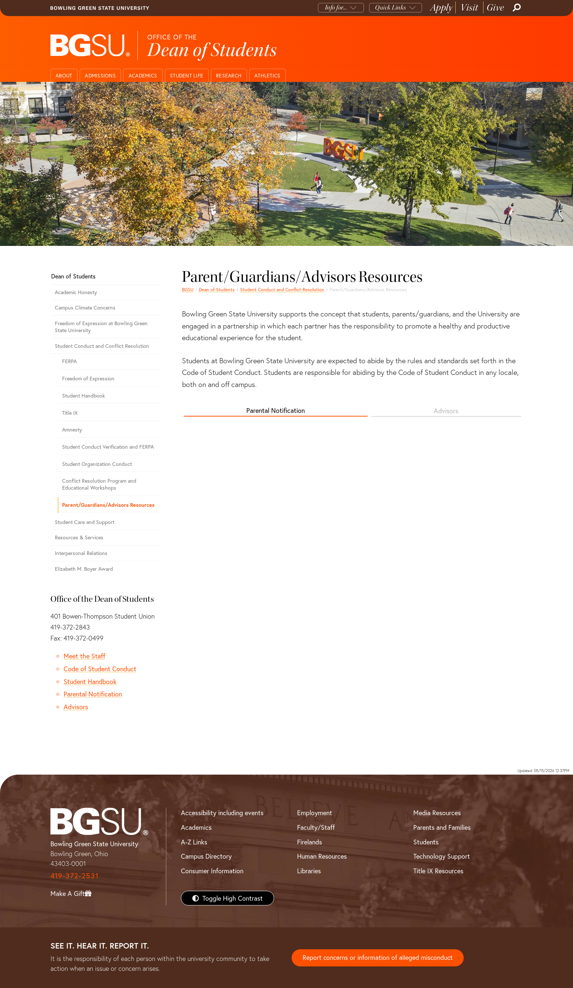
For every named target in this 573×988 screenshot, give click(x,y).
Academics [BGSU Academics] (196, 827)
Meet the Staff (84, 655)
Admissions (100, 75)
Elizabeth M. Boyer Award (84, 568)
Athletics (267, 75)
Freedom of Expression (88, 378)
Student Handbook (83, 395)
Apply (441, 7)
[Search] (516, 7)
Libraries (309, 870)
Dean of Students (217, 289)
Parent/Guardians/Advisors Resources (108, 504)
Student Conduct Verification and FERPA (108, 446)
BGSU (187, 289)
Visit (469, 7)
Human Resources (322, 856)
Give (495, 7)
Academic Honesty (76, 292)
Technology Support (441, 856)
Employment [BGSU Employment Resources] (314, 812)
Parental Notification (275, 410)
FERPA (69, 361)
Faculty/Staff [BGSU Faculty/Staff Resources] (316, 827)
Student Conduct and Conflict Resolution (282, 289)
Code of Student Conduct (100, 668)
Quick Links (390, 7)
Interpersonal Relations (81, 553)
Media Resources (437, 812)
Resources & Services (79, 537)
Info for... (336, 7)
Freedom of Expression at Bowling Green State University (101, 327)
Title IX (69, 412)
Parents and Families (442, 827)
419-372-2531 (74, 876)
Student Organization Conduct (97, 463)
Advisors (446, 410)
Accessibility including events (222, 812)
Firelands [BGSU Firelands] (309, 841)
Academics (143, 75)
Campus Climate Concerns (85, 307)
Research (229, 75)
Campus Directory (206, 856)
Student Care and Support (84, 521)
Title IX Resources (438, 870)
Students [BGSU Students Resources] (426, 841)
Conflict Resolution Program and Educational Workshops (99, 484)
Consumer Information (212, 870)
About (64, 75)
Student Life (186, 75)
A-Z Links (194, 841)
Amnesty (72, 429)
